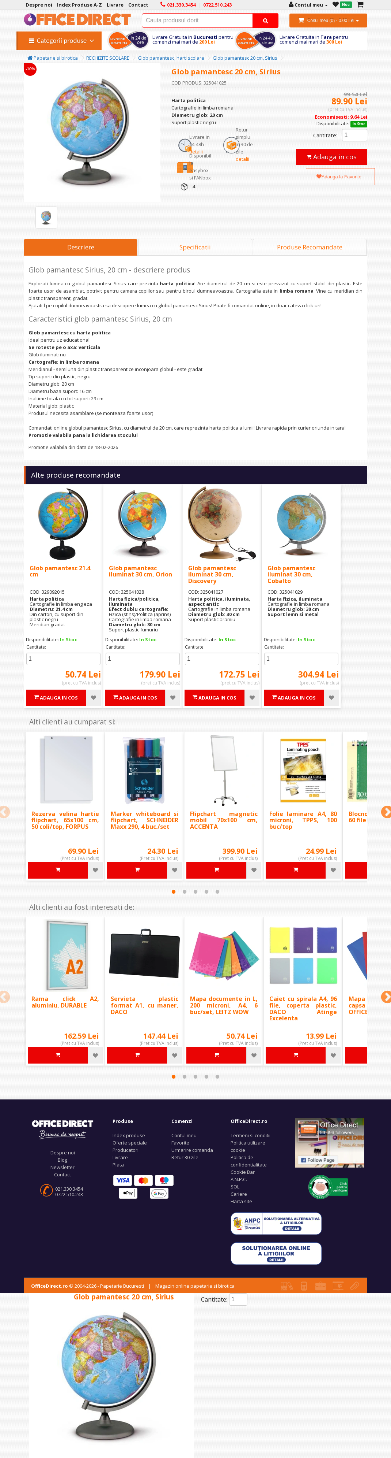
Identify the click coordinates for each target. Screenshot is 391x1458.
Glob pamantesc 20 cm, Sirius (245, 58)
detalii (196, 151)
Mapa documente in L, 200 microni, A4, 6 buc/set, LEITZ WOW (224, 1005)
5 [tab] (217, 891)
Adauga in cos (332, 156)
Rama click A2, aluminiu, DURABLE (65, 1002)
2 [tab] (184, 891)
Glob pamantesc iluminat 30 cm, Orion (140, 571)
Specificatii (195, 247)
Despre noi (62, 1152)
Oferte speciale (130, 1142)
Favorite (180, 1142)
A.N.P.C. (239, 1179)
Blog (62, 1160)
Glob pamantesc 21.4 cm (60, 571)
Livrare (120, 1157)
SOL (235, 1186)
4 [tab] (206, 891)
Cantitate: (325, 135)
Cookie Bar (243, 1172)
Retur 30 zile (184, 1157)
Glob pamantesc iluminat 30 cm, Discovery (212, 574)
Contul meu (184, 1135)
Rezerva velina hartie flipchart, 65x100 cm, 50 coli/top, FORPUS (65, 820)
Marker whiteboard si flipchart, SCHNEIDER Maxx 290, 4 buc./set (144, 820)
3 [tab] (195, 891)
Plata (118, 1164)
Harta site (241, 1201)
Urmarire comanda (192, 1150)
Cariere (239, 1194)
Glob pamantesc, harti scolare (171, 58)
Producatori (125, 1150)
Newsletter (62, 1167)
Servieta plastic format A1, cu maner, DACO (144, 1005)
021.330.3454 (69, 1189)
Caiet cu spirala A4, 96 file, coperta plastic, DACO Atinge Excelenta (303, 1008)
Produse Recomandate (309, 247)
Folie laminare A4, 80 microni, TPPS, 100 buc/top (303, 820)
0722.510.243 (69, 1194)
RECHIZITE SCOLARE (107, 58)
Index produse (129, 1135)
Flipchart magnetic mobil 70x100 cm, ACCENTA (224, 820)
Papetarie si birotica (52, 58)
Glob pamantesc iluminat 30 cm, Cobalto (291, 574)
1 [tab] (173, 891)
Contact (62, 1174)
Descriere (80, 247)
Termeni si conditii (250, 1135)
